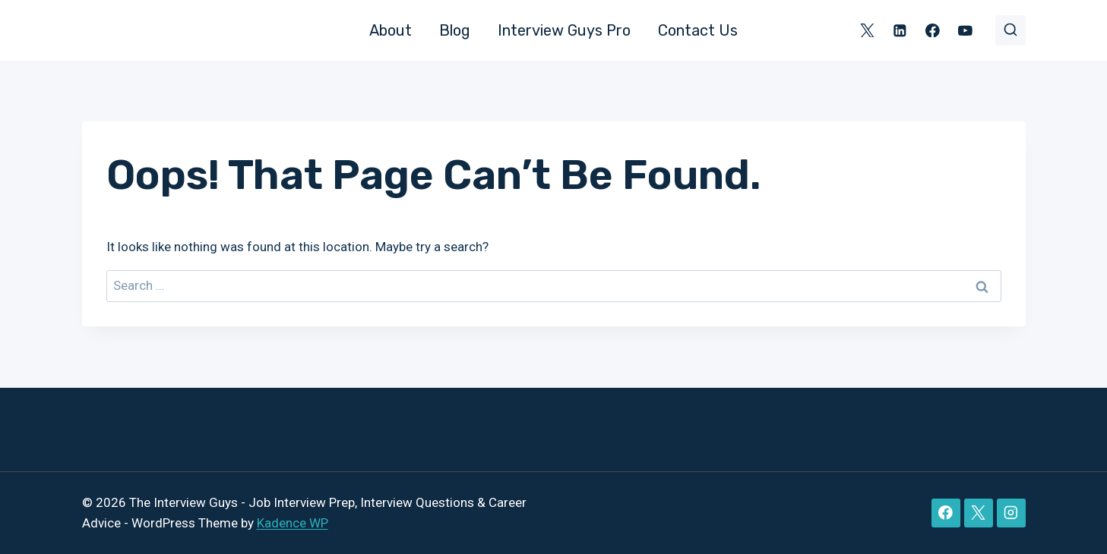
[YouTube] (965, 30)
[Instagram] (1011, 513)
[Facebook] (933, 30)
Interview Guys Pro (564, 30)
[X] (867, 30)
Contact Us (698, 30)
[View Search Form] (1010, 30)
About (390, 30)
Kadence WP (292, 522)
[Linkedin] (900, 30)
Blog (454, 30)
